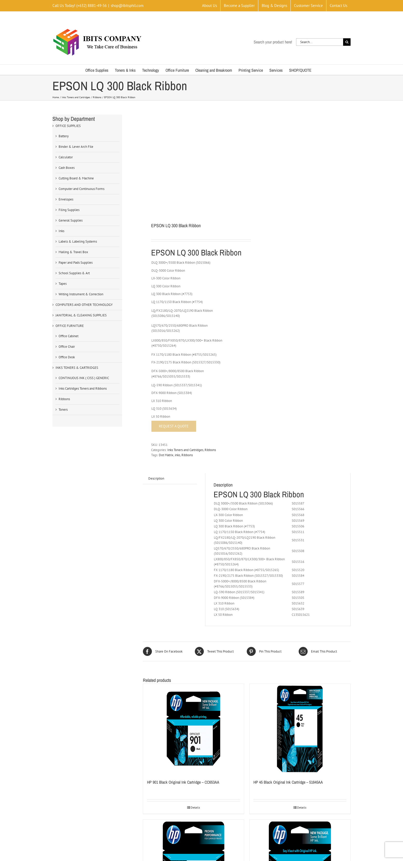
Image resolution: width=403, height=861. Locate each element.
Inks (61, 231)
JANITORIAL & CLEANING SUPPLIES (81, 315)
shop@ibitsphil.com (127, 5)
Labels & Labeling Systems (78, 241)
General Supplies (71, 220)
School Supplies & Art (74, 273)
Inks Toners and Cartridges (185, 450)
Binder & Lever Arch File (76, 146)
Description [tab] (156, 478)
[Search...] (319, 42)
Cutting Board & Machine (76, 178)
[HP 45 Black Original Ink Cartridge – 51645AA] (300, 729)
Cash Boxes (67, 168)
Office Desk (67, 357)
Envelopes (66, 199)
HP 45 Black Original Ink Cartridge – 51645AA (288, 782)
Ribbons (210, 450)
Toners (63, 409)
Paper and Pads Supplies (76, 262)
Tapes (63, 283)
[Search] (347, 42)
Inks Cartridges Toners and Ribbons (83, 388)
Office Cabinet (68, 336)
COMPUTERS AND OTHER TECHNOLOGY (84, 305)
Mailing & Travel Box (73, 252)
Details (195, 807)
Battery (64, 136)
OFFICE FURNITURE (70, 326)
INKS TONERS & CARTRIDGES (77, 367)
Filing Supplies (69, 210)
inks (177, 455)
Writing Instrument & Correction (81, 294)
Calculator (66, 157)
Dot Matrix (166, 455)
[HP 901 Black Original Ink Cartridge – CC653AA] (193, 729)
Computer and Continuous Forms (81, 189)
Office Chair (67, 346)
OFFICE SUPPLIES (68, 126)
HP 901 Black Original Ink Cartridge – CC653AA (183, 782)
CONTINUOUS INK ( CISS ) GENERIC (84, 378)
